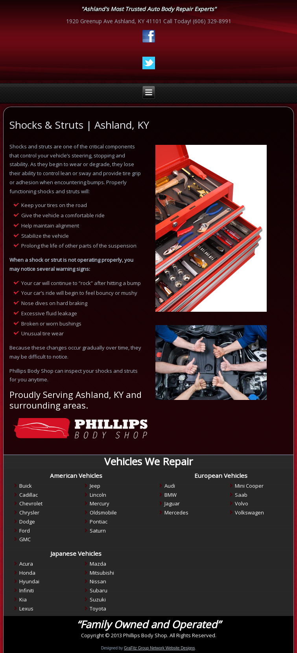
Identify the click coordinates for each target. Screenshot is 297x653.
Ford (24, 530)
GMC (25, 539)
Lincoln (98, 494)
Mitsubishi (102, 572)
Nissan (98, 581)
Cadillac (28, 494)
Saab (241, 494)
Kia (23, 599)
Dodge (27, 521)
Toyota (98, 608)
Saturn (98, 530)
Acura (26, 563)
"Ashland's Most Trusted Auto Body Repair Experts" (148, 9)
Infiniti (26, 590)
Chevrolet (30, 503)
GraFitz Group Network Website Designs (159, 648)
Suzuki (98, 599)
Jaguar (172, 503)
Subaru (98, 590)
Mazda (98, 563)
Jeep (95, 485)
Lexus (26, 608)
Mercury (99, 503)
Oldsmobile (103, 512)
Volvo (241, 503)
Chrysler (29, 512)
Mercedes (176, 512)
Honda (27, 572)
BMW (170, 494)
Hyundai (29, 581)
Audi (169, 485)
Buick (25, 485)
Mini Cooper (249, 485)
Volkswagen (249, 512)
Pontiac (98, 521)
